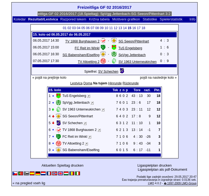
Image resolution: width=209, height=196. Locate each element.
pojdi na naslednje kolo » (158, 77)
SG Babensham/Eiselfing (81, 55)
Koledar (20, 19)
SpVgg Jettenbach (132, 55)
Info (192, 19)
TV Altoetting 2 (88, 62)
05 (83, 28)
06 (88, 28)
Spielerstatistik (171, 19)
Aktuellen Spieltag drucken (63, 165)
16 (134, 28)
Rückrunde (131, 83)
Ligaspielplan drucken (154, 165)
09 (102, 28)
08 (97, 28)
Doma (88, 83)
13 (120, 28)
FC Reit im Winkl (87, 48)
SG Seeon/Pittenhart (133, 41)
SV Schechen (108, 72)
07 (92, 28)
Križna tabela (99, 19)
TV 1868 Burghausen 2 (82, 41)
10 (106, 28)
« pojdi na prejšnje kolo (49, 77)
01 (65, 28)
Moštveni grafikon (126, 19)
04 (79, 28)
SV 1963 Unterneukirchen (137, 62)
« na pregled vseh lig (29, 183)
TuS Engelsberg (130, 48)
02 (69, 28)
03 (74, 28)
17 (139, 28)
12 (116, 28)
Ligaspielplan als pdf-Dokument (162, 169)
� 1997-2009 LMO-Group (180, 183)
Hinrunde (115, 83)
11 (111, 28)
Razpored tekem (73, 19)
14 (125, 28)
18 (143, 28)
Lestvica (76, 83)
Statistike (150, 19)
